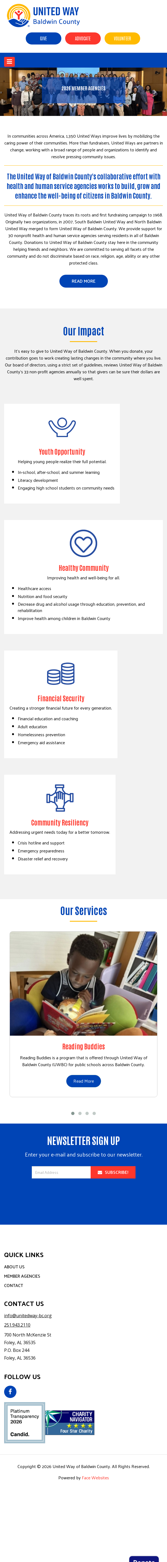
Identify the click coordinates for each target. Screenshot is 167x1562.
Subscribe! (113, 1172)
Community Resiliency (59, 822)
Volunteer (122, 38)
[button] (12, 92)
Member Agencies (22, 1276)
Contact (13, 1285)
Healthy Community (84, 567)
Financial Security (61, 698)
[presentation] (83, 1197)
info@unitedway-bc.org (28, 1316)
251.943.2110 (17, 1325)
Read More (84, 281)
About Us (14, 1267)
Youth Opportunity (62, 451)
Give (43, 38)
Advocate (83, 38)
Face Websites (95, 1478)
